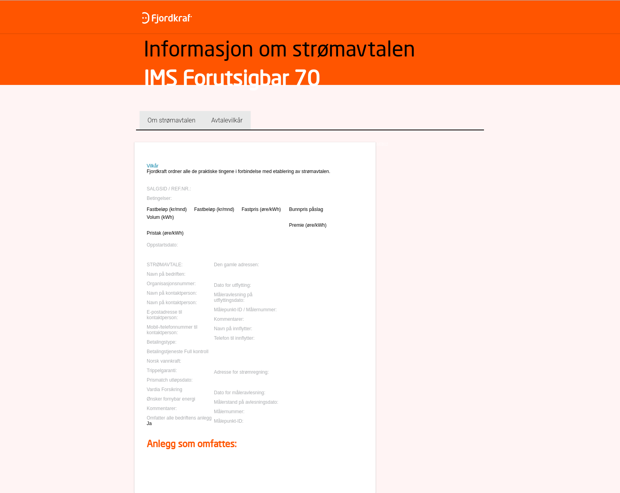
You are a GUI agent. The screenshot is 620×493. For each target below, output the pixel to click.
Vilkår (153, 166)
